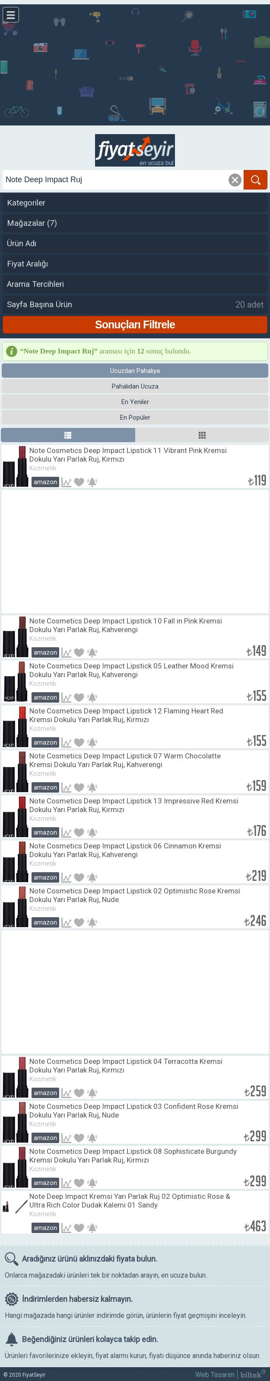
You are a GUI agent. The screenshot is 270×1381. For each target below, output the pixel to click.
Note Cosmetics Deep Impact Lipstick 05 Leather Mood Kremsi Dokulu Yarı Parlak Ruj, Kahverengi (131, 670)
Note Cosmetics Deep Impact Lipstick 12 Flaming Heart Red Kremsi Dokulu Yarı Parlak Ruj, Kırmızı (126, 715)
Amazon (45, 482)
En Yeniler (135, 402)
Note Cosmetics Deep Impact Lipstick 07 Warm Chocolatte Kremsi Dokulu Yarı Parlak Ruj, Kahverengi (125, 760)
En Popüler (135, 417)
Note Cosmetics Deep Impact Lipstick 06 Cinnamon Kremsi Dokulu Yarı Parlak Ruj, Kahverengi (125, 850)
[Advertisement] (135, 64)
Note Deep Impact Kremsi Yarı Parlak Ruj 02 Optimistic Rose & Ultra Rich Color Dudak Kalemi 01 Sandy (129, 1200)
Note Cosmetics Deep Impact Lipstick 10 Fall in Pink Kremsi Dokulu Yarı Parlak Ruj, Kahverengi (125, 625)
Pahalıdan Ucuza (135, 386)
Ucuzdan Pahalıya (135, 371)
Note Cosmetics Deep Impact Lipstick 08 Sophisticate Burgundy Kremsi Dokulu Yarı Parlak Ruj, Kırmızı (133, 1155)
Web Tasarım (215, 1375)
